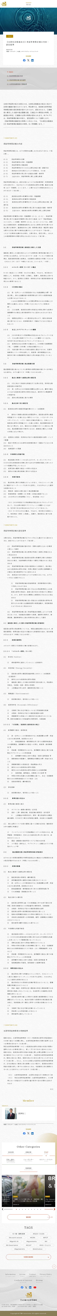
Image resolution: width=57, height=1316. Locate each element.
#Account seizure (15, 1238)
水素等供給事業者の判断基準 (18, 84)
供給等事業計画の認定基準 (17, 80)
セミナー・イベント (46, 1160)
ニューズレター (28, 1160)
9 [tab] (40, 1209)
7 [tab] (34, 1209)
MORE (28, 1217)
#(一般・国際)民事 (19, 1234)
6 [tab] (31, 1209)
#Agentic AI (14, 1241)
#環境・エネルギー (11, 51)
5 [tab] (28, 1209)
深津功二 (22, 1113)
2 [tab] (19, 1209)
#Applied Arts (20, 1249)
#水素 (18, 51)
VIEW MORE (28, 1257)
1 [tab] (16, 1209)
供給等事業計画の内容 (16, 76)
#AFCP (45, 1238)
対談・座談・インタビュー (11, 1161)
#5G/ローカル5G (38, 1234)
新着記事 (28, 1153)
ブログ (46, 1153)
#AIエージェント (45, 1245)
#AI (46, 1241)
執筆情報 (28, 1169)
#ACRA (32, 1238)
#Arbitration (37, 1249)
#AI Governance (12, 1245)
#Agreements (32, 1241)
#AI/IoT (29, 1245)
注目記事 (11, 1153)
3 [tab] (22, 1209)
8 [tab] (37, 1209)
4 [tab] (25, 1209)
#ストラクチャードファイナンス (30, 51)
